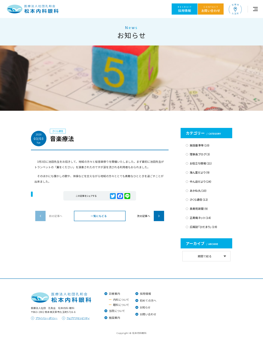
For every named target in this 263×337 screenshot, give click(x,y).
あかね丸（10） (198, 191)
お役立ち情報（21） (201, 163)
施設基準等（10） (200, 145)
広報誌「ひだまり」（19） (204, 227)
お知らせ (145, 307)
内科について (121, 300)
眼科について (121, 305)
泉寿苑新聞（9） (199, 209)
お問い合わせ (148, 314)
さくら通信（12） (199, 199)
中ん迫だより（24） (201, 181)
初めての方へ (148, 300)
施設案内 (114, 318)
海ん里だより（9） (200, 172)
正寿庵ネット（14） (201, 218)
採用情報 (145, 294)
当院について (117, 311)
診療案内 (114, 294)
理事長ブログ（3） (200, 154)
